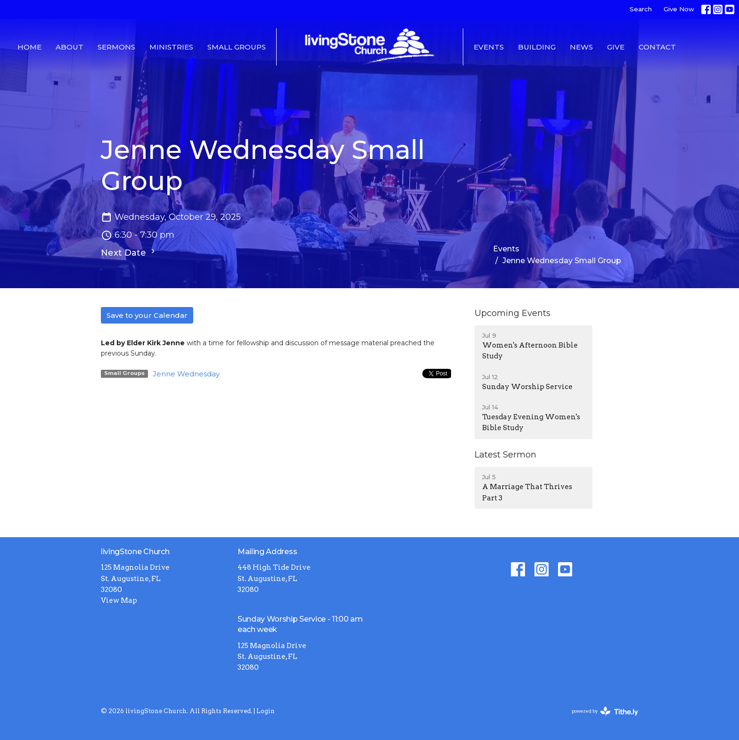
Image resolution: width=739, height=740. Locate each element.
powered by (605, 711)
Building (537, 46)
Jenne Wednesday (186, 373)
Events (489, 46)
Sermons (116, 46)
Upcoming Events (512, 313)
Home (29, 46)
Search (641, 9)
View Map (119, 600)
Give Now (679, 9)
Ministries (171, 46)
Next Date (129, 252)
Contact (657, 46)
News (581, 46)
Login (265, 711)
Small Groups (236, 46)
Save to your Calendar (147, 315)
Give (615, 46)
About (69, 46)
